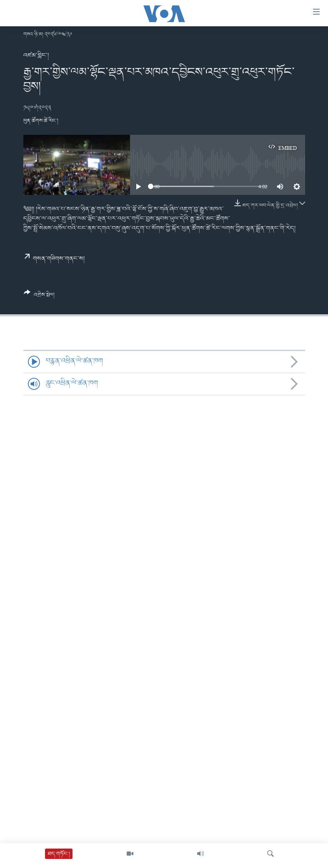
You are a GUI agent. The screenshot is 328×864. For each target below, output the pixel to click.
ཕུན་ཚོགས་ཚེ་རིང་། (40, 120)
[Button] (39, 297)
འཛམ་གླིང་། (36, 56)
